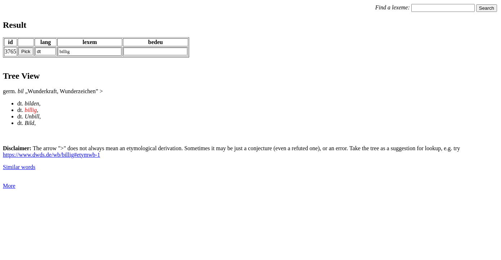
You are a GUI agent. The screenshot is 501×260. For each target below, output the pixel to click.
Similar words (19, 167)
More (9, 186)
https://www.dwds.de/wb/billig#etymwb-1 (51, 155)
